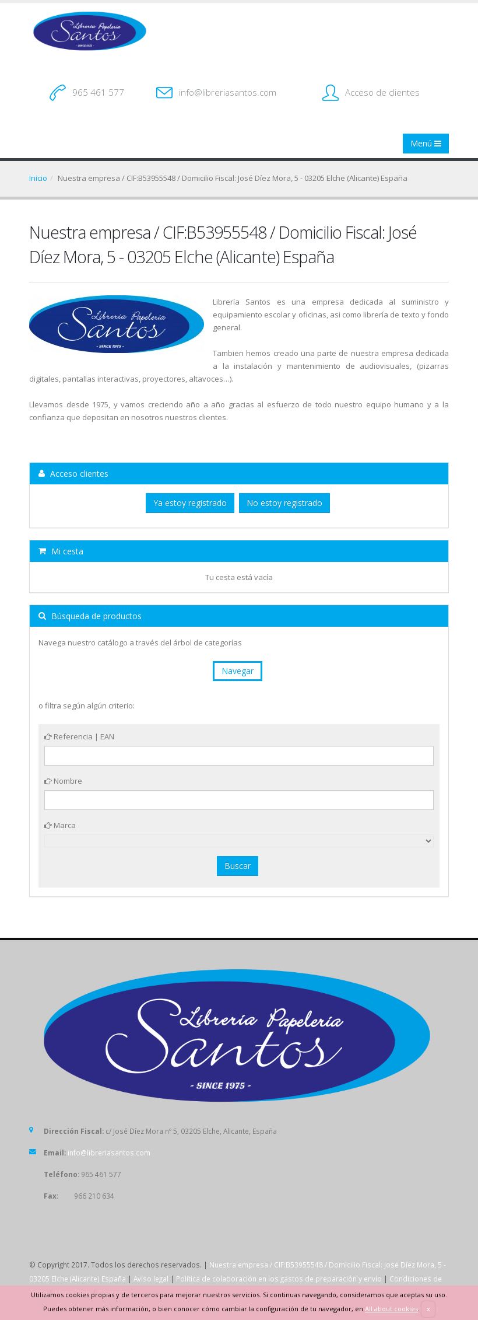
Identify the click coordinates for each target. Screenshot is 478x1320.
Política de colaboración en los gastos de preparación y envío (279, 1278)
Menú (425, 143)
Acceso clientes (73, 473)
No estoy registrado (284, 502)
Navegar (238, 670)
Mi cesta (60, 551)
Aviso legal (150, 1278)
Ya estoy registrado (190, 502)
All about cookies (391, 1308)
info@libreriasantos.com (227, 92)
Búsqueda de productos (90, 615)
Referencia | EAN (79, 736)
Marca (60, 825)
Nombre (63, 781)
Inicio (38, 178)
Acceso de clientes (382, 92)
